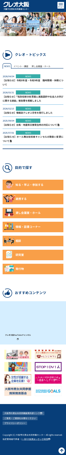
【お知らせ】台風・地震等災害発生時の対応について (31, 124)
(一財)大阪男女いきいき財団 (36, 438)
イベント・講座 (21, 66)
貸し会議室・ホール (41, 66)
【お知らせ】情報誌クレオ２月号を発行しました (28, 112)
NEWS (7, 66)
